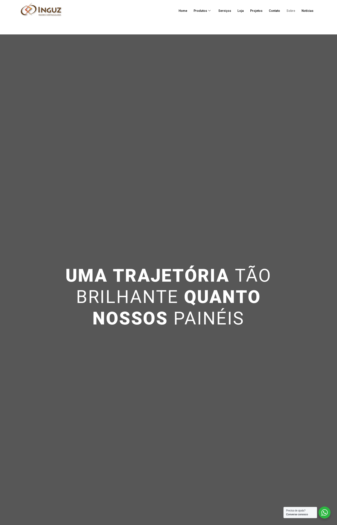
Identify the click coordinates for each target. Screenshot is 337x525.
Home (178, 11)
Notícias (307, 11)
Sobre (289, 11)
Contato (273, 11)
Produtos (198, 11)
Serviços (221, 11)
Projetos (253, 11)
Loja (237, 11)
